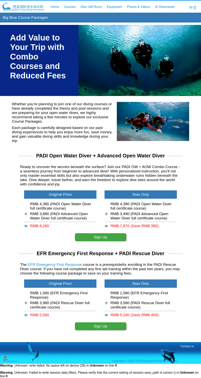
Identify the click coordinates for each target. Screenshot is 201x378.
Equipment (114, 6)
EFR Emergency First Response (55, 264)
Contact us (187, 346)
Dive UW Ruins (91, 6)
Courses (70, 6)
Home (55, 6)
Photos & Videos (138, 6)
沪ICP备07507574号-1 (11, 361)
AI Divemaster (165, 6)
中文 (193, 8)
